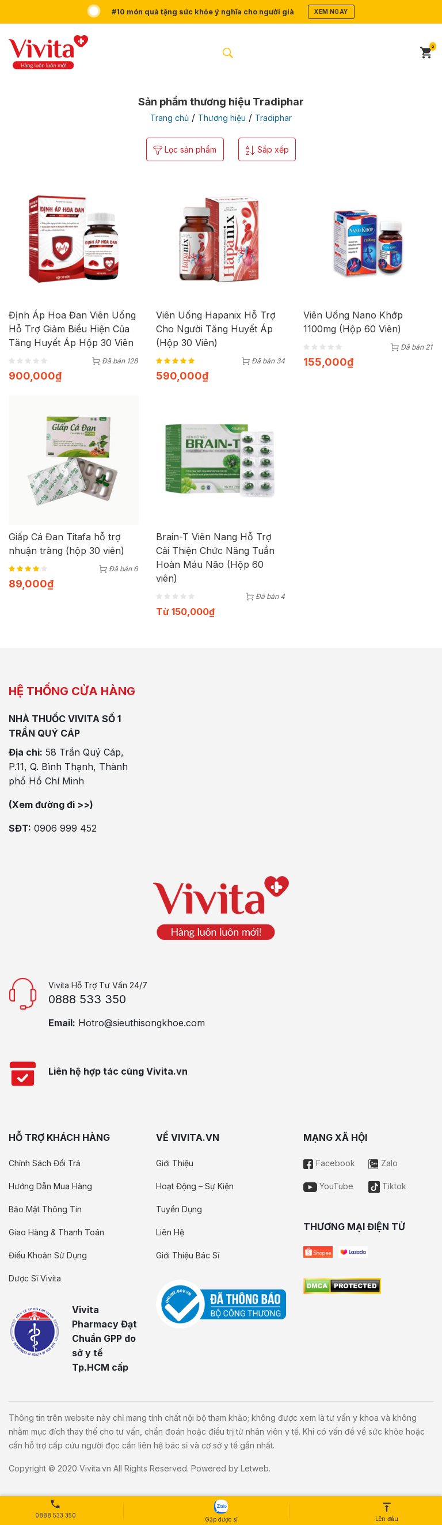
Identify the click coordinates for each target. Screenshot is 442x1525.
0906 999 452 (65, 829)
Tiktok (387, 1187)
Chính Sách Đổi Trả (45, 1164)
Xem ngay (336, 11)
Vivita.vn (95, 1469)
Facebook (329, 1164)
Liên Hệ (170, 1233)
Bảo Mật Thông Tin (45, 1210)
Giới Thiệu (174, 1164)
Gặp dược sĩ (221, 1511)
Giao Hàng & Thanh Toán (56, 1233)
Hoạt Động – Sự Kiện (195, 1187)
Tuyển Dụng (179, 1210)
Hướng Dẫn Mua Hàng (50, 1187)
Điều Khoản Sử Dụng (48, 1256)
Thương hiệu (222, 118)
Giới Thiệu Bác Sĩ (187, 1256)
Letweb (255, 1469)
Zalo (383, 1164)
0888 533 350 (87, 1000)
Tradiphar (273, 118)
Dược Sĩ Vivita (35, 1279)
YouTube (328, 1187)
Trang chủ (169, 118)
